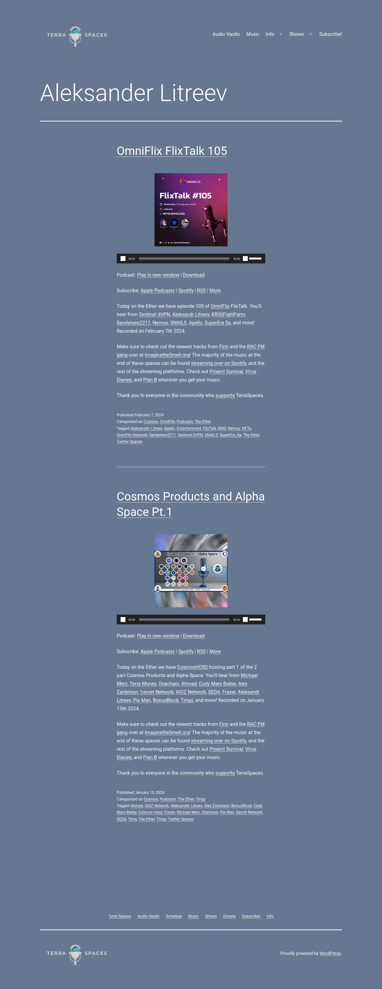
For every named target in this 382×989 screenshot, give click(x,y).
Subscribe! (330, 34)
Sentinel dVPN (154, 314)
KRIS (222, 428)
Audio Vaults (226, 34)
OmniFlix (219, 306)
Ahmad (189, 684)
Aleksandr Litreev (190, 314)
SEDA (214, 692)
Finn (224, 347)
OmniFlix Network (132, 435)
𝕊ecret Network (157, 692)
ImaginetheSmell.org (167, 355)
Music (252, 34)
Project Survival (226, 371)
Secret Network (249, 812)
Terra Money (143, 684)
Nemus (160, 323)
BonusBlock (166, 700)
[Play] (123, 258)
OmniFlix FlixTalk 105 (172, 151)
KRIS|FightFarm (228, 314)
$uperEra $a (218, 323)
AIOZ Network (191, 692)
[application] (191, 258)
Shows (297, 34)
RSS (201, 290)
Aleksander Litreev (146, 428)
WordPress (330, 953)
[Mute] (245, 258)
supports (225, 395)
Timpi (187, 700)
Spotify (185, 290)
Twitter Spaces (130, 441)
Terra (132, 819)
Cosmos (150, 421)
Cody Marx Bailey (217, 684)
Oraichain (169, 684)
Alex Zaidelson (217, 805)
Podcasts (185, 421)
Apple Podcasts (158, 290)
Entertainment (189, 428)
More (215, 290)
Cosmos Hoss (150, 812)
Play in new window (158, 275)
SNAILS (178, 323)
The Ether (203, 421)
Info (270, 34)
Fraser (229, 692)
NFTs (246, 428)
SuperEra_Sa (230, 435)
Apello (195, 323)
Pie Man (142, 700)
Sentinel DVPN (190, 435)
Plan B (150, 380)
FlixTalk (209, 428)
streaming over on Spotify (218, 363)
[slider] (184, 258)
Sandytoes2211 (133, 323)
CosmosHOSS (192, 667)
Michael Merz (188, 812)
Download (194, 275)
